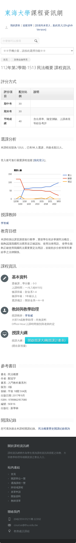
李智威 (5, 223)
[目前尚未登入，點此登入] (49, 25)
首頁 (13, 474)
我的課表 (15, 25)
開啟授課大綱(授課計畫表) (46, 340)
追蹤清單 (27, 25)
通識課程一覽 (18, 483)
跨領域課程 (17, 487)
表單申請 (16, 492)
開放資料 (16, 496)
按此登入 (39, 160)
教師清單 (16, 500)
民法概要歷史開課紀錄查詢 (54, 428)
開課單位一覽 (18, 478)
